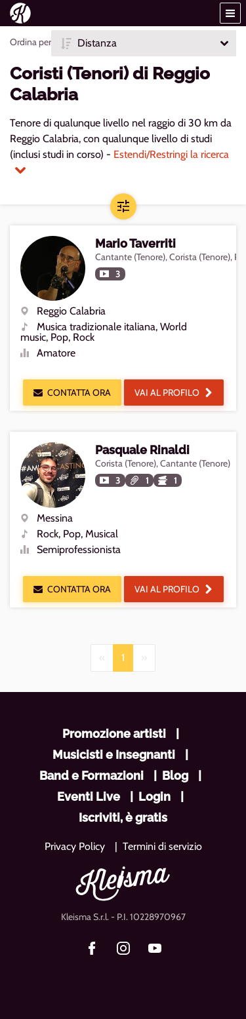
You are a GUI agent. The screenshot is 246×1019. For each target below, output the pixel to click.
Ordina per (30, 42)
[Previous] (102, 658)
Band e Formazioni (91, 775)
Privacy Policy (75, 846)
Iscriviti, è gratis (123, 817)
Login (154, 796)
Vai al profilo (173, 392)
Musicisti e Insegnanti (113, 754)
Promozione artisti (114, 733)
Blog (175, 775)
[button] (230, 13)
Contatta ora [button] (72, 392)
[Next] (144, 658)
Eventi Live (88, 796)
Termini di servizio (162, 846)
